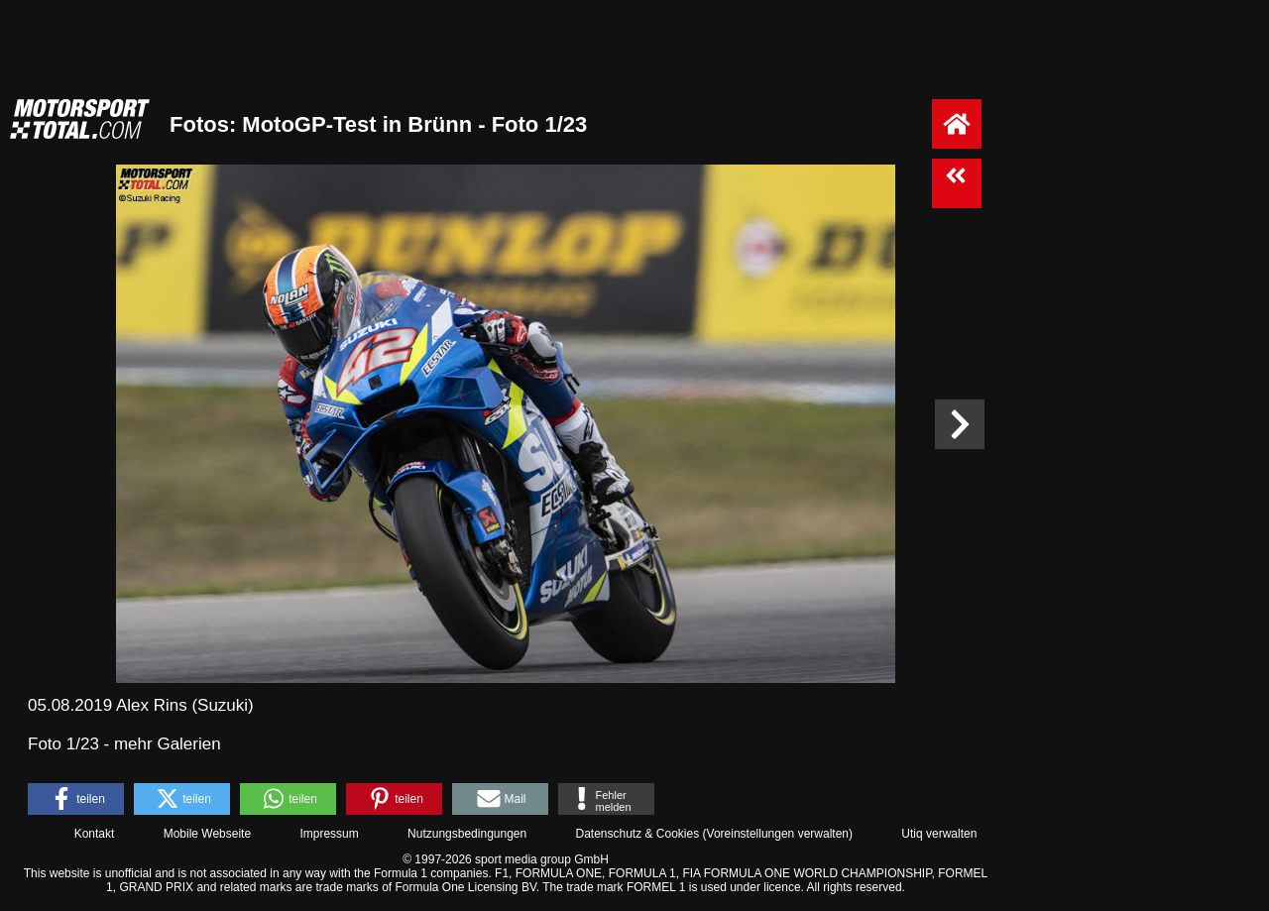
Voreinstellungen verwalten (778, 834)
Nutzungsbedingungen (466, 834)
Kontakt (94, 834)
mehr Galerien (167, 744)
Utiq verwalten (939, 834)
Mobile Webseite (208, 834)
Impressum (328, 834)
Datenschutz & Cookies (637, 834)
